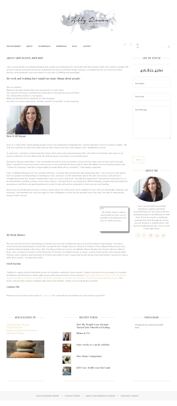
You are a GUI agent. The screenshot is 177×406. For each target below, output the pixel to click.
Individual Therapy (15, 333)
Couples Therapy (15, 327)
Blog (74, 46)
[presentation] (154, 150)
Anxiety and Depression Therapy (22, 330)
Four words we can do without (93, 344)
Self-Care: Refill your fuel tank (93, 367)
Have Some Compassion (89, 356)
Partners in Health (33, 278)
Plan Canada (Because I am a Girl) (99, 275)
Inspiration (61, 46)
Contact (87, 46)
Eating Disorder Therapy (18, 325)
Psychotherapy (14, 46)
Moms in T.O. (83, 333)
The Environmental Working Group (102, 278)
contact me (47, 295)
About (29, 46)
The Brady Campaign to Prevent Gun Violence (63, 278)
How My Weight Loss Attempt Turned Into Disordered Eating (93, 326)
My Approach (44, 46)
